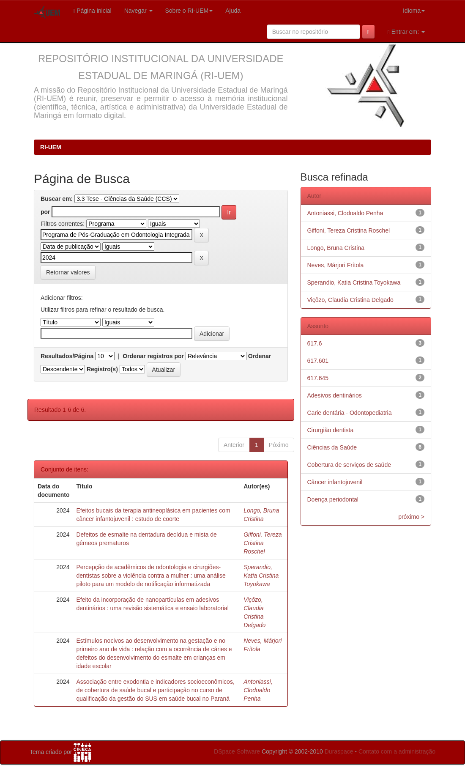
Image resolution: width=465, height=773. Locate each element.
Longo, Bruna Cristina (335, 247)
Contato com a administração (396, 751)
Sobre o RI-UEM (189, 10)
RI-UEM (50, 147)
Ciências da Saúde (332, 447)
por (45, 211)
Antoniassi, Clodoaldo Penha (257, 690)
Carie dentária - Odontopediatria (349, 412)
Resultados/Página (67, 356)
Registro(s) (102, 369)
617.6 (314, 343)
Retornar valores (68, 272)
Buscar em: (57, 198)
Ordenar (259, 356)
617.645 (318, 378)
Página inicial (92, 10)
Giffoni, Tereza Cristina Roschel (262, 543)
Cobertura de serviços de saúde (349, 464)
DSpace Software (237, 751)
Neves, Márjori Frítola (335, 265)
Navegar (138, 10)
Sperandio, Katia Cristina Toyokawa (261, 575)
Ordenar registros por (153, 356)
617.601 (318, 360)
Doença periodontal (332, 499)
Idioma (414, 10)
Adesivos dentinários (334, 395)
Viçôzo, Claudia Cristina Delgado (350, 299)
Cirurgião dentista (330, 430)
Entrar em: (406, 32)
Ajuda (233, 10)
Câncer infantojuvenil (335, 482)
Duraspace (339, 751)
